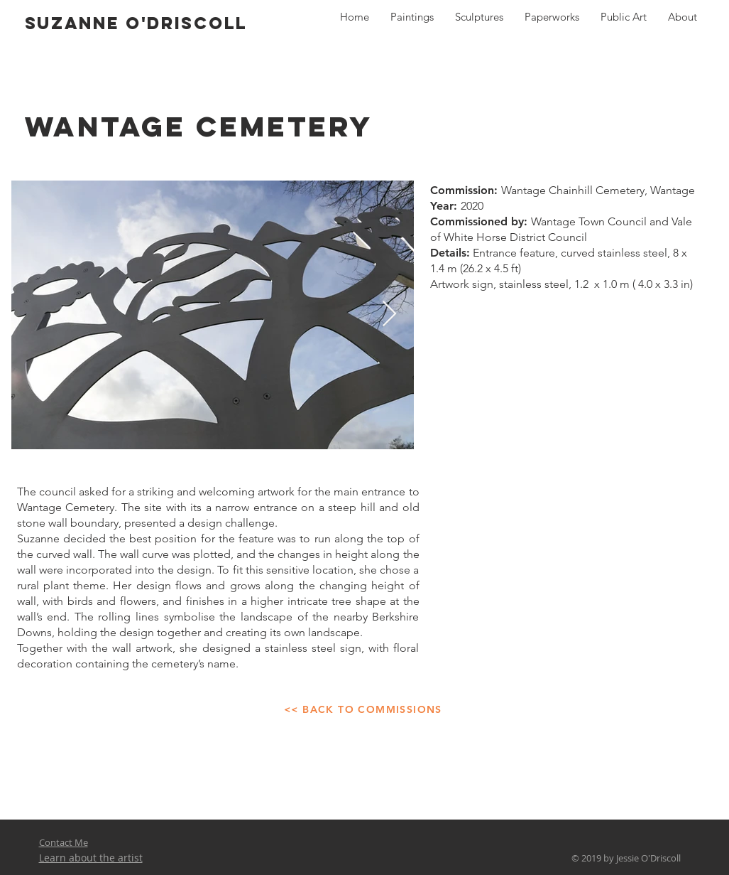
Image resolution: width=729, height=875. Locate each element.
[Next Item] (389, 314)
